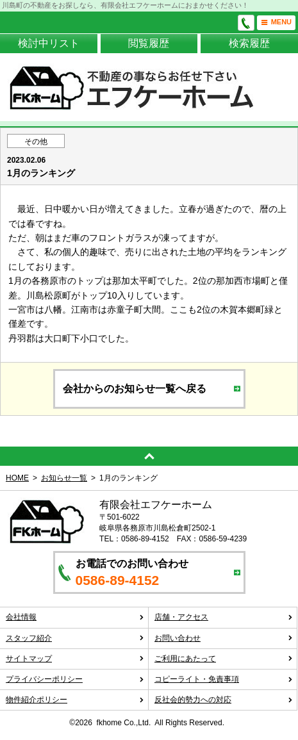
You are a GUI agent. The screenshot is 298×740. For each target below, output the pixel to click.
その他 (35, 141)
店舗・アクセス (223, 617)
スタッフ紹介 (75, 638)
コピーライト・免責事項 (223, 679)
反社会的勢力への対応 (223, 699)
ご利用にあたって (223, 658)
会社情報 (75, 617)
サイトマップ (75, 658)
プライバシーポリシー (75, 679)
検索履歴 (249, 43)
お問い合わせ (223, 638)
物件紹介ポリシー (75, 699)
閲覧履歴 (148, 43)
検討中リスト (48, 43)
